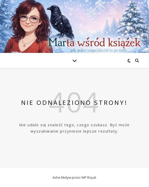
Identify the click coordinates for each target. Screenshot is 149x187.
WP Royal (88, 177)
